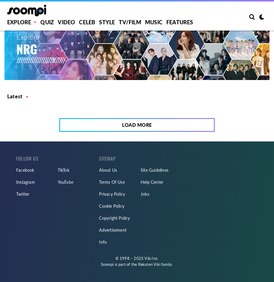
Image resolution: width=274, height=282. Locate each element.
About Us (108, 170)
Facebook (25, 170)
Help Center (152, 182)
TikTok (63, 170)
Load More (137, 125)
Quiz (47, 22)
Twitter (22, 194)
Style (107, 22)
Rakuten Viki (149, 264)
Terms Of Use (111, 182)
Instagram (25, 182)
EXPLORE (19, 22)
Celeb (87, 22)
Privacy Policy (112, 194)
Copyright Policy (114, 218)
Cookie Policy (111, 206)
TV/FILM (130, 22)
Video (66, 22)
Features (179, 22)
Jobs (145, 194)
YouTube (65, 182)
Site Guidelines (154, 170)
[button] (17, 96)
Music (153, 22)
